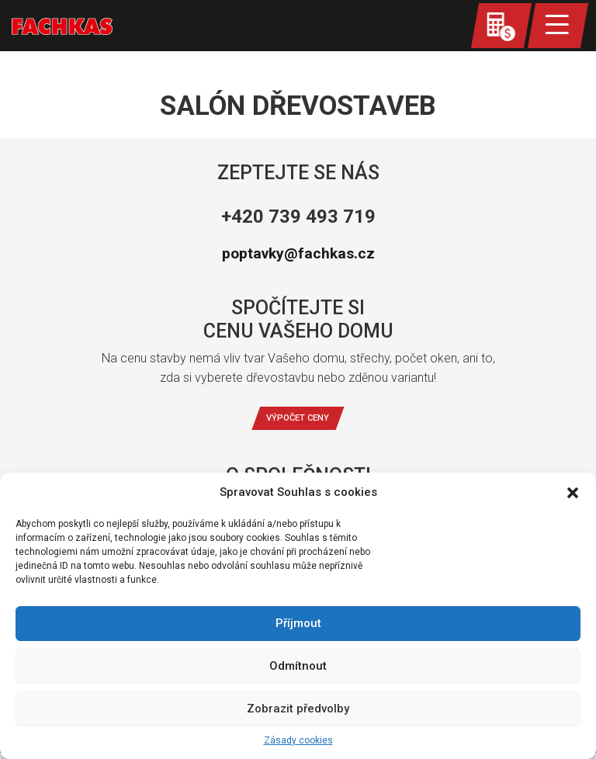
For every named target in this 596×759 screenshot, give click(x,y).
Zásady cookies (298, 740)
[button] (572, 493)
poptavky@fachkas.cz (298, 254)
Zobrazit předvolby (298, 709)
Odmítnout (298, 666)
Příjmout (298, 623)
